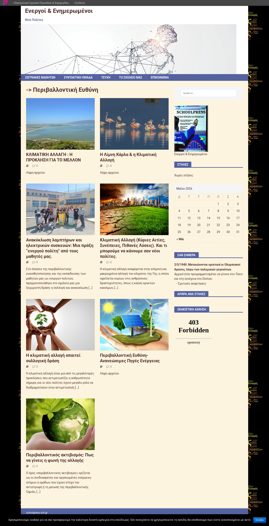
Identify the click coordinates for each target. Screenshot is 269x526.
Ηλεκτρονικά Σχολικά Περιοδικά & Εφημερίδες (41, 2)
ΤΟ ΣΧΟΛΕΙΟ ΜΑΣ (132, 77)
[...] (90, 288)
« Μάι (180, 239)
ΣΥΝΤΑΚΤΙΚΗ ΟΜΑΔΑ (79, 77)
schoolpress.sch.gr (36, 512)
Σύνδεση (80, 2)
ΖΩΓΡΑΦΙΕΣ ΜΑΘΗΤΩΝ (40, 77)
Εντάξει (260, 520)
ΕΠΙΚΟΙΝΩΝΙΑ (161, 77)
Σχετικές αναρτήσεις (192, 283)
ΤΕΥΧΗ (107, 77)
